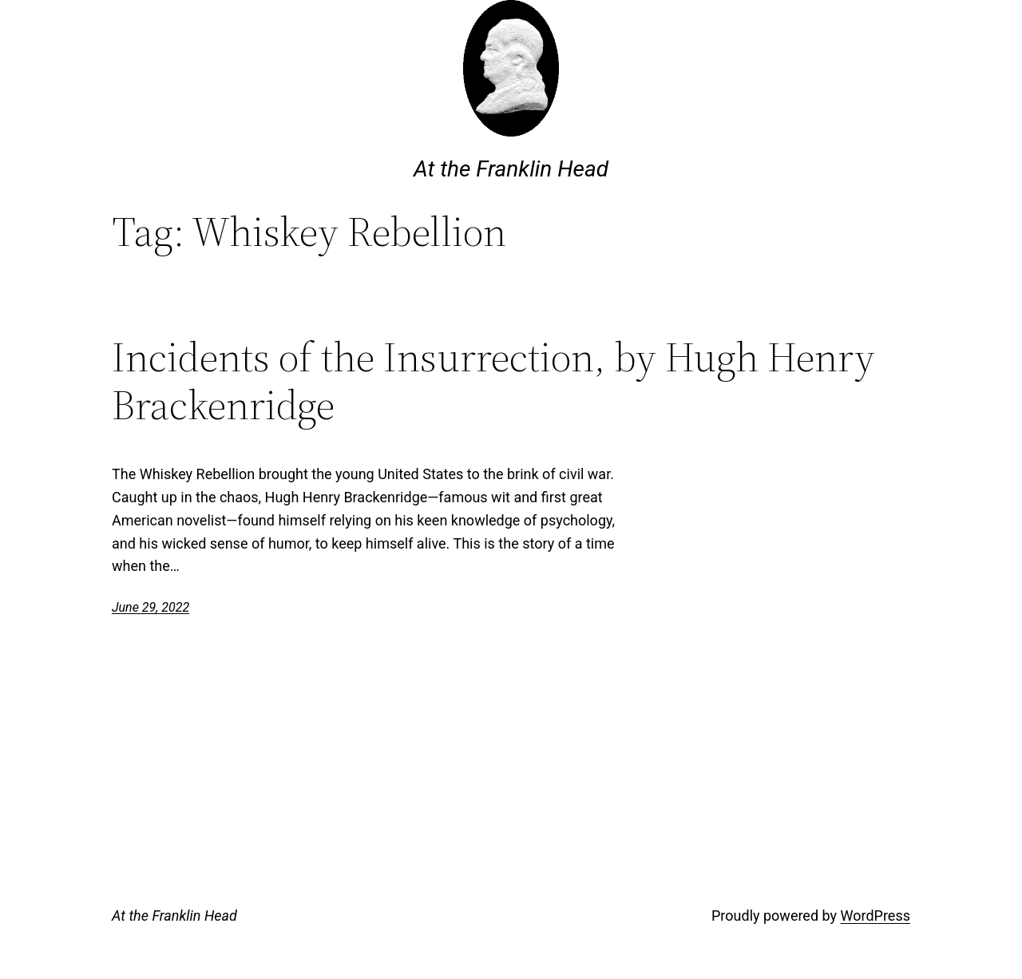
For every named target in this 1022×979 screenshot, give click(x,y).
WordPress (875, 915)
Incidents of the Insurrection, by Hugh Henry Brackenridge (493, 381)
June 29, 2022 (150, 607)
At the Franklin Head (511, 169)
